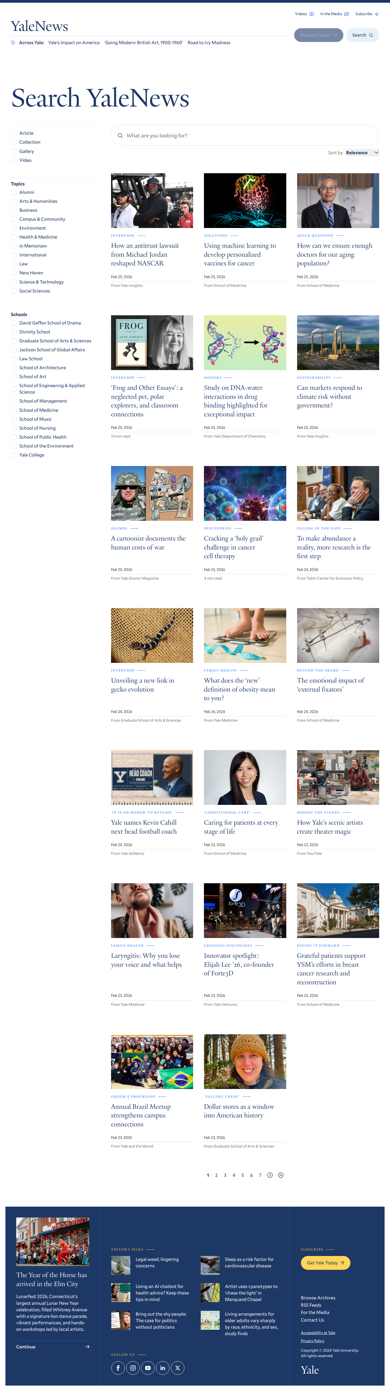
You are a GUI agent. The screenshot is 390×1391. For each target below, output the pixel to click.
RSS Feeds (311, 1305)
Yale (310, 1371)
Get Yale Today (325, 1263)
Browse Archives (318, 1297)
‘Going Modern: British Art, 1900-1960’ (144, 42)
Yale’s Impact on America (74, 42)
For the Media (315, 1312)
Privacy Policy (312, 1340)
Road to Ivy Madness (209, 42)
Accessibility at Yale (318, 1332)
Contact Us (312, 1320)
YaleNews (39, 27)
